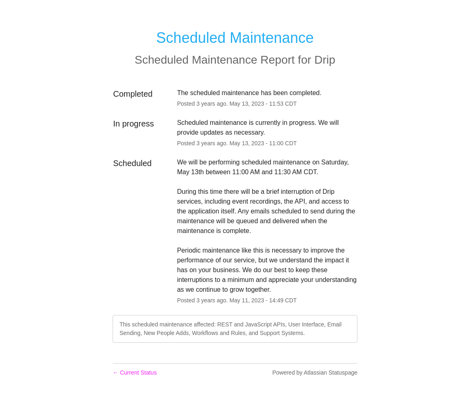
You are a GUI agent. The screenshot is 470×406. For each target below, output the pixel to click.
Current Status (135, 372)
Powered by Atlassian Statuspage (314, 372)
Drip (325, 59)
